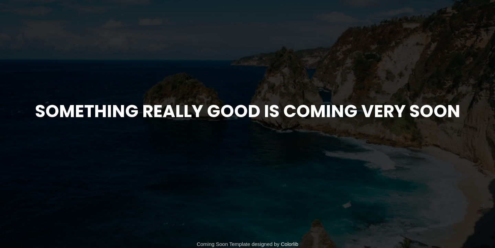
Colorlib (289, 244)
